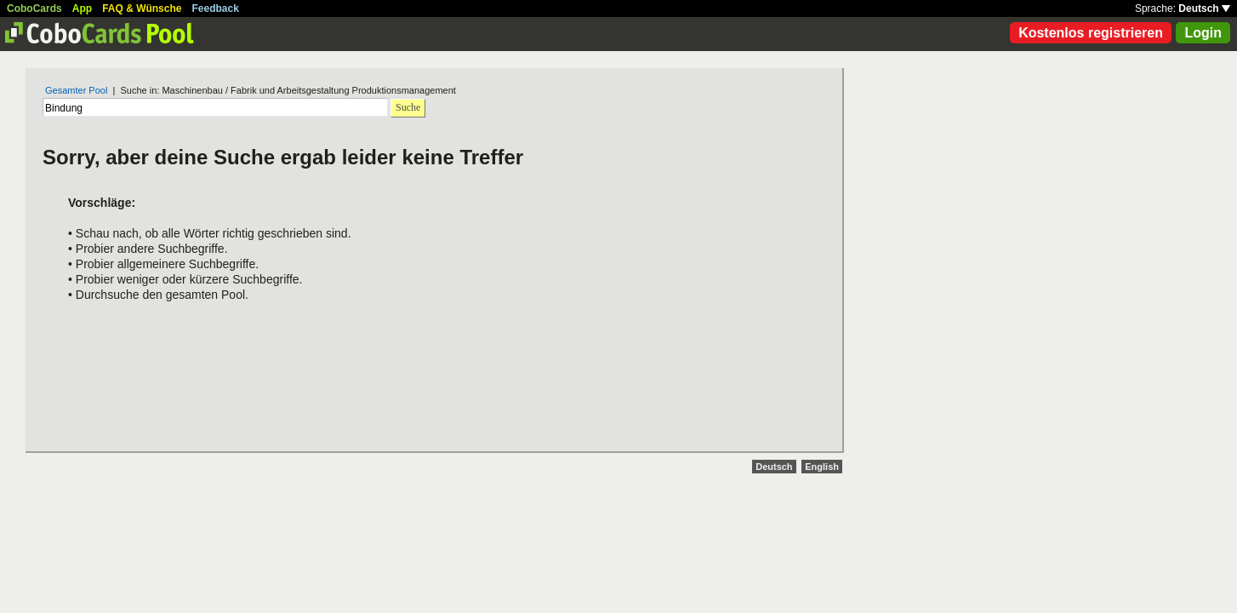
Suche (408, 107)
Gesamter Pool (76, 90)
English (822, 466)
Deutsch (1204, 8)
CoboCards (34, 8)
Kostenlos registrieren (1090, 33)
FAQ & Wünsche (141, 8)
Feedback (215, 8)
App (82, 8)
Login (1203, 33)
